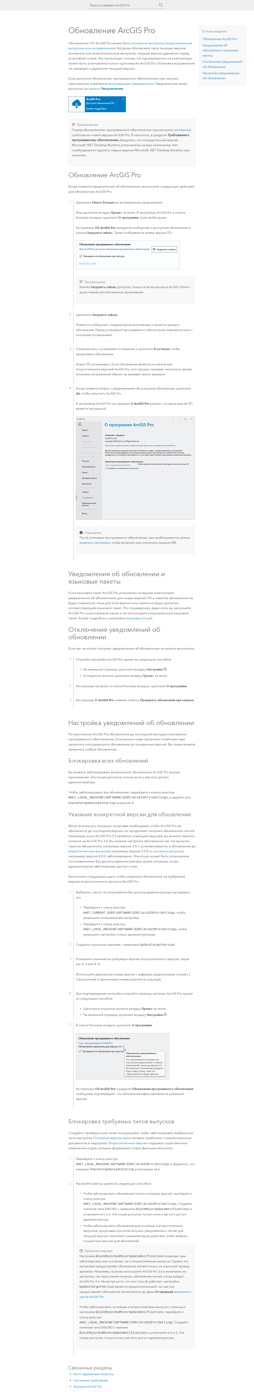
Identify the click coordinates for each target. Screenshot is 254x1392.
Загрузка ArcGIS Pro (87, 1386)
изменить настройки (94, 542)
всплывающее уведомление (131, 84)
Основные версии (107, 1137)
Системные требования (90, 1379)
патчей (189, 830)
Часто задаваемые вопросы (93, 1373)
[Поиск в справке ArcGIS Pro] (123, 5)
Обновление (219, 39)
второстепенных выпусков (89, 850)
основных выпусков (168, 850)
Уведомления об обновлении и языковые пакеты (220, 50)
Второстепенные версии (128, 1142)
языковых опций (139, 618)
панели (105, 89)
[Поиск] (161, 5)
